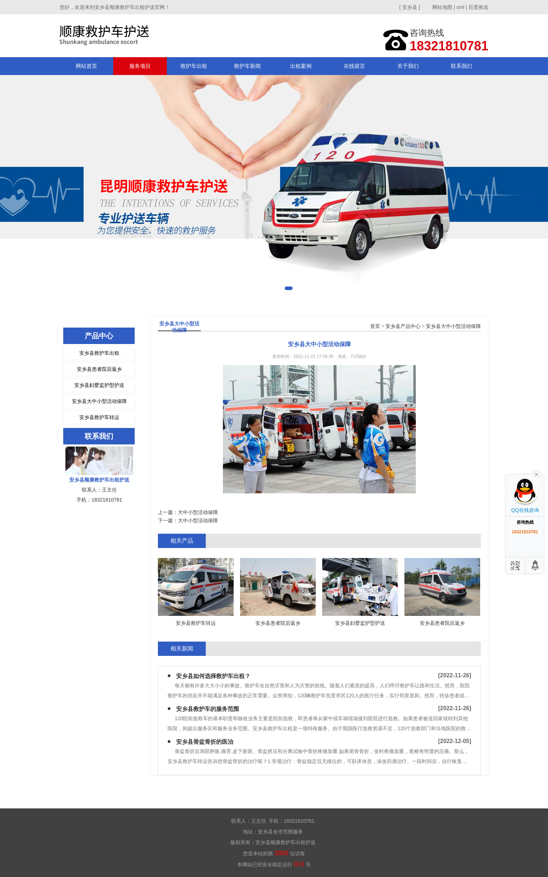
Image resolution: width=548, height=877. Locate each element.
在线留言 (354, 66)
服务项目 (140, 66)
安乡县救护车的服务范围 (207, 709)
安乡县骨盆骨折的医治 (204, 742)
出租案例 (301, 66)
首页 (375, 326)
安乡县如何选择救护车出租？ (213, 676)
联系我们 (461, 66)
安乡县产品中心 (402, 326)
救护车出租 (193, 66)
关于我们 (408, 66)
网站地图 (442, 7)
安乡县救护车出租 (99, 353)
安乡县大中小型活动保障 (99, 401)
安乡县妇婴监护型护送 (99, 385)
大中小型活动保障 (198, 512)
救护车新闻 (247, 66)
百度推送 (478, 7)
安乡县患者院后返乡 (99, 369)
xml (460, 7)
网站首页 (86, 66)
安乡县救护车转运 (99, 417)
